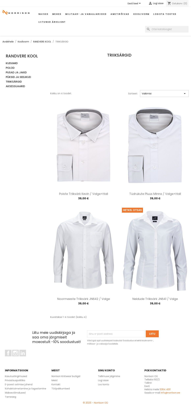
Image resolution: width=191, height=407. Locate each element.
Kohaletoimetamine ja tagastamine (25, 388)
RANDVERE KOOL (22, 56)
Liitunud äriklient (52, 22)
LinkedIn (24, 358)
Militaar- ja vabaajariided (86, 14)
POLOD (10, 68)
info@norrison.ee (170, 392)
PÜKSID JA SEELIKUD (18, 77)
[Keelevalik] (135, 4)
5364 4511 (165, 389)
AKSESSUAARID (15, 86)
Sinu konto (106, 370)
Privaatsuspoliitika (15, 380)
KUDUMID (12, 63)
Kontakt (55, 384)
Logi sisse (103, 380)
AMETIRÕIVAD (120, 14)
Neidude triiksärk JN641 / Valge (155, 299)
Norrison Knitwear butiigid (65, 376)
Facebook (11, 358)
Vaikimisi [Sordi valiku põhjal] (164, 94)
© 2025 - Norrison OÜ (95, 402)
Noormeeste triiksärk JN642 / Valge (83, 299)
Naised (43, 14)
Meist (54, 380)
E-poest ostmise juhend (18, 384)
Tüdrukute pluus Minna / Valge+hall (155, 194)
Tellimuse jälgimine (109, 376)
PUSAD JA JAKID (16, 72)
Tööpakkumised (60, 388)
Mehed (56, 14)
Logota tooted (164, 14)
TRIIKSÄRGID (14, 82)
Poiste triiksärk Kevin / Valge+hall (83, 194)
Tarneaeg (10, 396)
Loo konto (103, 384)
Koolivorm (141, 14)
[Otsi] (167, 29)
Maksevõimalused (15, 392)
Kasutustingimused (16, 376)
